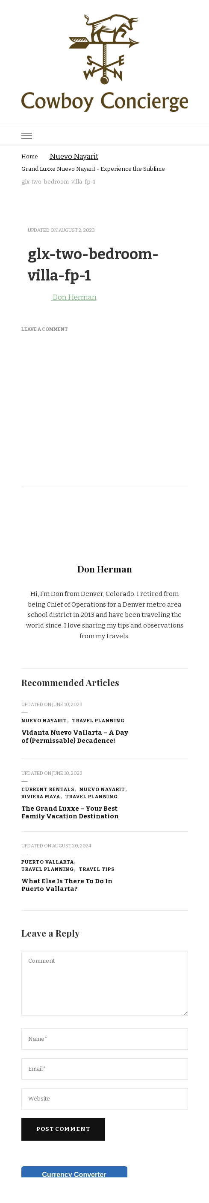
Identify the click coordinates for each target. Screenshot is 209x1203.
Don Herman (59, 297)
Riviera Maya (40, 797)
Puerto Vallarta (47, 862)
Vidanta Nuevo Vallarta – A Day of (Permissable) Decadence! (74, 737)
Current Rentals (47, 789)
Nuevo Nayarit (74, 156)
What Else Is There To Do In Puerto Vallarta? (66, 885)
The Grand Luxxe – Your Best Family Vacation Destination (70, 812)
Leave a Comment (44, 329)
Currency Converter (74, 1174)
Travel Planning (98, 721)
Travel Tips (97, 869)
